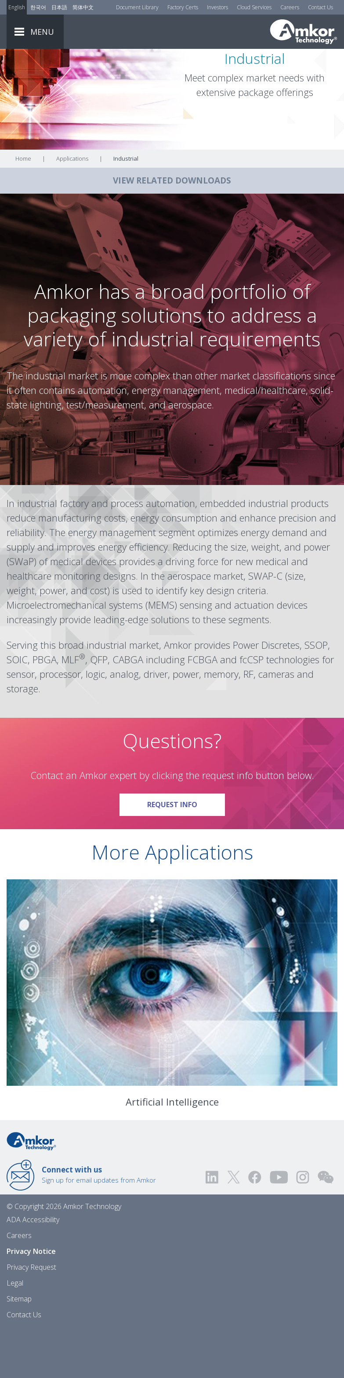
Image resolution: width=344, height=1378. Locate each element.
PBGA (45, 708)
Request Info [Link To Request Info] (186, 850)
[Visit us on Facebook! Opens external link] (254, 1226)
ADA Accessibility (33, 1268)
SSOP (316, 693)
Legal (15, 1332)
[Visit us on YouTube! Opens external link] (278, 1226)
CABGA (127, 708)
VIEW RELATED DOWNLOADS (172, 229)
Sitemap (19, 1347)
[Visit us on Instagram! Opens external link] (303, 1226)
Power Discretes (266, 693)
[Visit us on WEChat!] (325, 1226)
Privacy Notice (31, 1300)
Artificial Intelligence (172, 1150)
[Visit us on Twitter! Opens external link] (233, 1226)
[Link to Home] (31, 1189)
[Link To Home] (303, 31)
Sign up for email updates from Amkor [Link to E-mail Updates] (99, 1223)
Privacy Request (31, 1316)
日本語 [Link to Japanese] (59, 7)
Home (23, 207)
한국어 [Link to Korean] (38, 7)
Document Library (137, 7)
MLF (70, 708)
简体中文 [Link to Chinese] (83, 7)
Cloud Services (254, 7)
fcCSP (251, 708)
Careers (289, 7)
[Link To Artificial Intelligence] (172, 1031)
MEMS (161, 653)
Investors (217, 7)
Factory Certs (182, 7)
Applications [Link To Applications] (72, 207)
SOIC (17, 708)
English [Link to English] (16, 7)
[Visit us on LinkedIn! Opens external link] (213, 1226)
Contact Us (320, 7)
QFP (99, 708)
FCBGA (202, 708)
